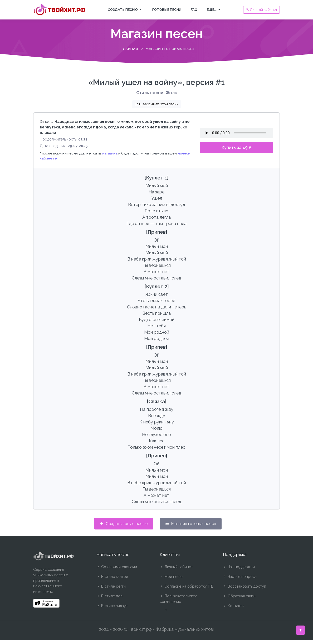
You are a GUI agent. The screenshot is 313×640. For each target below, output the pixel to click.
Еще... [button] (214, 10)
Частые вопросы (240, 576)
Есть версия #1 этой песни (157, 104)
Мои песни (172, 576)
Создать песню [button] (125, 10)
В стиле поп (109, 596)
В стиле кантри (112, 576)
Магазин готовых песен (190, 523)
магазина (110, 153)
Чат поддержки (239, 567)
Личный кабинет (176, 567)
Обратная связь (239, 596)
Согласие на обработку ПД (186, 586)
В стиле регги (111, 586)
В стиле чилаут (112, 606)
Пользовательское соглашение (178, 599)
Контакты (233, 606)
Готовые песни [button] (166, 10)
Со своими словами (116, 567)
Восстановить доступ (244, 586)
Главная (129, 49)
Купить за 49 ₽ (236, 147)
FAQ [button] (194, 10)
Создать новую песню (124, 523)
